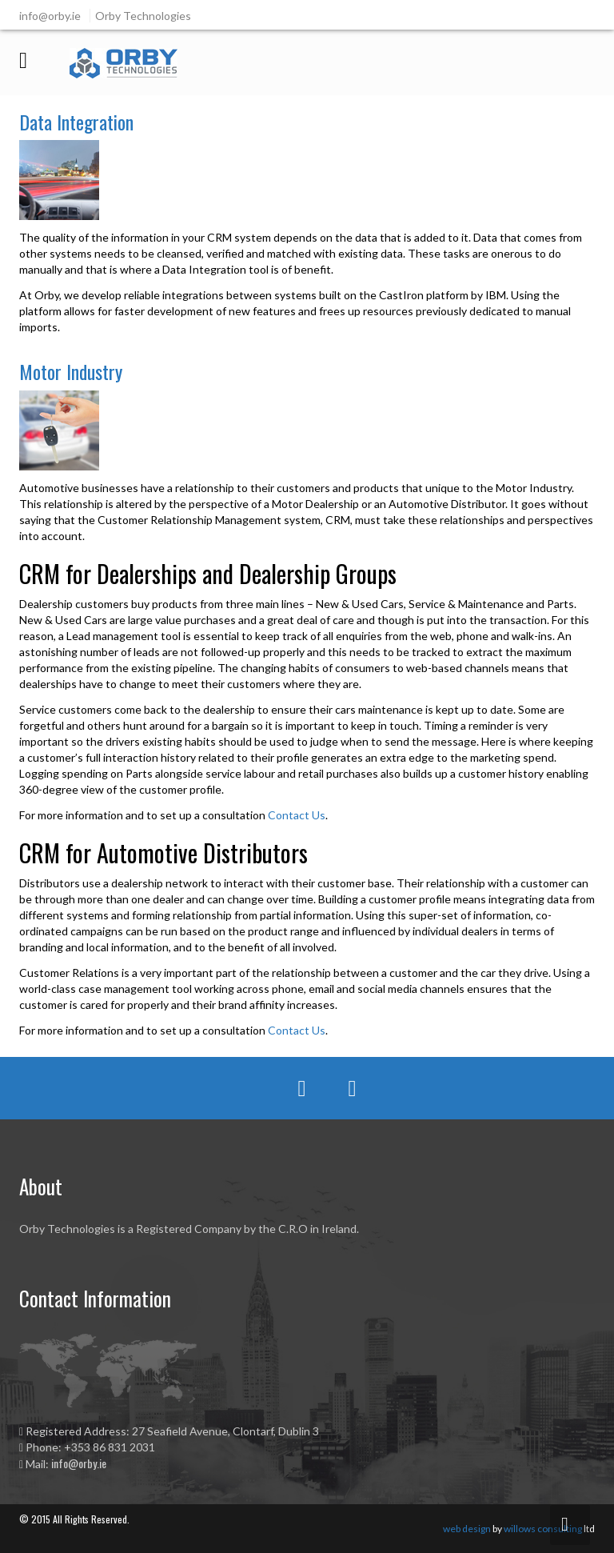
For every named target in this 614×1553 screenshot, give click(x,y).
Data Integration (76, 121)
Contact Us (296, 815)
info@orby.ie (78, 1463)
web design (467, 1529)
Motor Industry (70, 371)
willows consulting (543, 1529)
